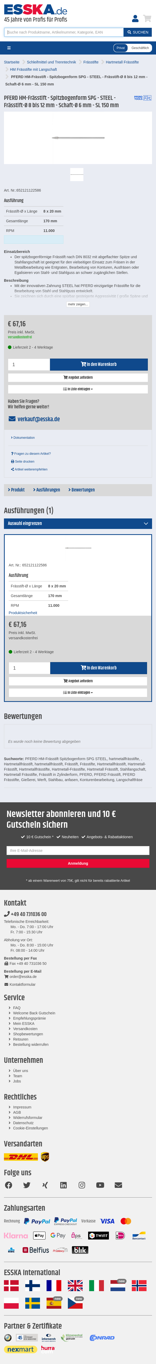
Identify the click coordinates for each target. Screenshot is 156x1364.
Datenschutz (23, 1123)
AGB (17, 1112)
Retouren (20, 1039)
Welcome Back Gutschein (34, 1013)
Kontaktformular (20, 984)
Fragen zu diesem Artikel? (31, 454)
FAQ (17, 1008)
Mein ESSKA (23, 1023)
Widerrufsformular (27, 1118)
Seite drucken (22, 461)
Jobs (17, 1081)
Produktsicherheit (23, 613)
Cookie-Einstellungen (30, 1128)
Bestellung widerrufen (31, 1044)
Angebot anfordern (78, 378)
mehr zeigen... (78, 304)
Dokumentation (23, 438)
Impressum (22, 1107)
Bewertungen (81, 490)
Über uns (20, 1071)
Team (17, 1076)
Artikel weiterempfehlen (29, 469)
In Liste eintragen (78, 389)
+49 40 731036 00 (25, 914)
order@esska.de (20, 977)
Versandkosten (25, 1029)
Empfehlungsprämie (29, 1018)
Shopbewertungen (28, 1034)
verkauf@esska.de (34, 419)
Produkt (16, 490)
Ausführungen (46, 490)
